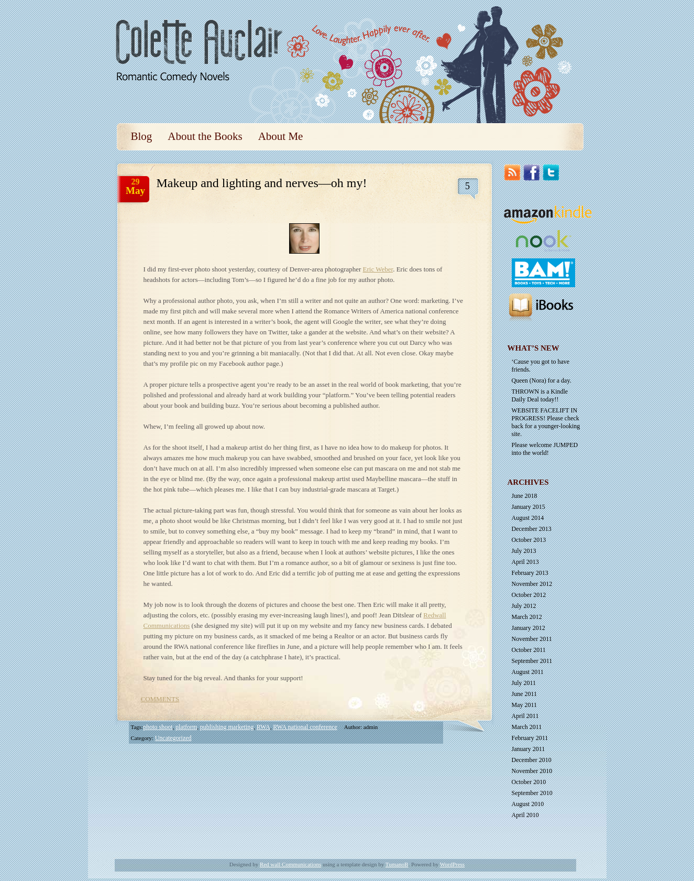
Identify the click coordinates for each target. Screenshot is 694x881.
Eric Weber (378, 269)
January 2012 (528, 628)
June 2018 (524, 495)
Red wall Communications (290, 864)
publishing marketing (227, 727)
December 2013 (532, 528)
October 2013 (529, 539)
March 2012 (527, 617)
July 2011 (524, 683)
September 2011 (532, 661)
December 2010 (532, 760)
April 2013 (525, 561)
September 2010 (532, 793)
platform (186, 727)
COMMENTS (160, 699)
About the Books (205, 136)
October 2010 (529, 782)
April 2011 (525, 716)
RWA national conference (305, 727)
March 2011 (527, 727)
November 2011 (532, 639)
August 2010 (528, 804)
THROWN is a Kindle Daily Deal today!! (540, 395)
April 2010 (525, 815)
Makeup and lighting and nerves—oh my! (262, 183)
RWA (263, 727)
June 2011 (524, 694)
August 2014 (528, 517)
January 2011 (528, 749)
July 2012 (524, 606)
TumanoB (397, 864)
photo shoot (157, 727)
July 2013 (524, 550)
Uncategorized (173, 738)
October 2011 (529, 650)
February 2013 (530, 573)
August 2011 (528, 672)
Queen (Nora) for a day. (541, 380)
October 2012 (529, 595)
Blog (141, 136)
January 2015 (528, 506)
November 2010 (532, 771)
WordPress (452, 864)
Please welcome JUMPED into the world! (545, 448)
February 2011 (530, 738)
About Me (280, 136)
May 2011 (524, 705)
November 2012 (532, 584)
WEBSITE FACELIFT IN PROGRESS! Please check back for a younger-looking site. (546, 422)
